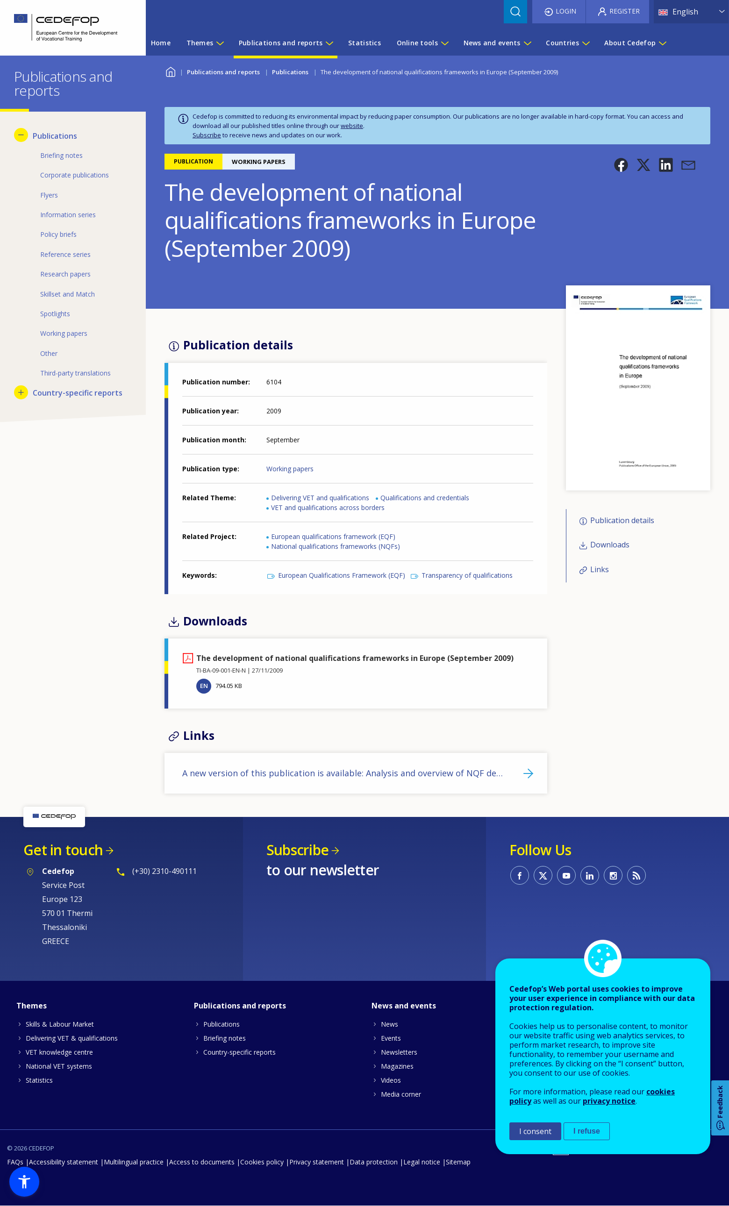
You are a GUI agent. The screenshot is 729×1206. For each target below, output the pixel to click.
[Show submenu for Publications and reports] (329, 43)
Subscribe (207, 135)
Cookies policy (262, 1161)
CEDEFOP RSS (636, 875)
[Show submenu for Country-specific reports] (21, 392)
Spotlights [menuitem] (55, 313)
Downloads (609, 545)
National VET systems (59, 1066)
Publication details (622, 520)
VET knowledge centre (59, 1052)
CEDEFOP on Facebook (519, 875)
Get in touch (63, 849)
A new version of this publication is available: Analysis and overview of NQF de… (342, 773)
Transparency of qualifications (467, 575)
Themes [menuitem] (200, 42)
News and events (404, 1005)
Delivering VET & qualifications (72, 1038)
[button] (621, 165)
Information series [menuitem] (68, 214)
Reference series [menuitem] (65, 254)
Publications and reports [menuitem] (281, 42)
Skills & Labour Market (60, 1024)
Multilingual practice (134, 1161)
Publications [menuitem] (55, 136)
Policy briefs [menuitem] (58, 234)
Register (624, 11)
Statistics (39, 1080)
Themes (31, 1005)
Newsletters (399, 1052)
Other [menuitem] (48, 353)
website (352, 125)
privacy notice (609, 1101)
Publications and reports (223, 72)
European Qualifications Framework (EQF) (341, 575)
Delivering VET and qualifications (320, 497)
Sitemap (458, 1161)
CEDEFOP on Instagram (613, 875)
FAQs (15, 1161)
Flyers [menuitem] (49, 195)
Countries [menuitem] (562, 42)
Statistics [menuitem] (364, 42)
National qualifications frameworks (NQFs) (335, 546)
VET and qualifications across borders (328, 507)
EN (204, 685)
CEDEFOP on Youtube (566, 875)
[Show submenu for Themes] (219, 43)
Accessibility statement (63, 1161)
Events (391, 1038)
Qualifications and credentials (424, 497)
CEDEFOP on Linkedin (589, 875)
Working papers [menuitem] (63, 333)
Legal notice (421, 1161)
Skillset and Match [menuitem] (67, 294)
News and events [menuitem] (492, 42)
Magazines (397, 1066)
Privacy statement (316, 1161)
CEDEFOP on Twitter (543, 875)
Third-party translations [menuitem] (75, 373)
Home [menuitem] (161, 42)
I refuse (586, 1131)
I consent (535, 1131)
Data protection (374, 1161)
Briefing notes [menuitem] (61, 155)
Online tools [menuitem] (417, 42)
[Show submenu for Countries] (585, 43)
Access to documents (202, 1161)
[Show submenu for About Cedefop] (662, 43)
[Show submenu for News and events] (527, 43)
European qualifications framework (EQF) (333, 536)
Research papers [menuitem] (65, 274)
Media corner (401, 1094)
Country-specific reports (239, 1052)
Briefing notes (224, 1038)
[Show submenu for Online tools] (444, 43)
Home (170, 71)
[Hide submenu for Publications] (21, 135)
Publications (290, 72)
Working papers (290, 468)
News (389, 1024)
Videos (391, 1080)
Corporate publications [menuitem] (74, 174)
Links (599, 569)
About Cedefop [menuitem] (630, 42)
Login (566, 11)
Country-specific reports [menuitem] (77, 393)
